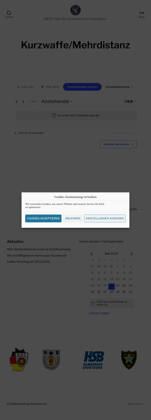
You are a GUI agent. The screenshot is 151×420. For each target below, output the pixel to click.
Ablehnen (72, 221)
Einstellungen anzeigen (105, 221)
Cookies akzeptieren (43, 221)
